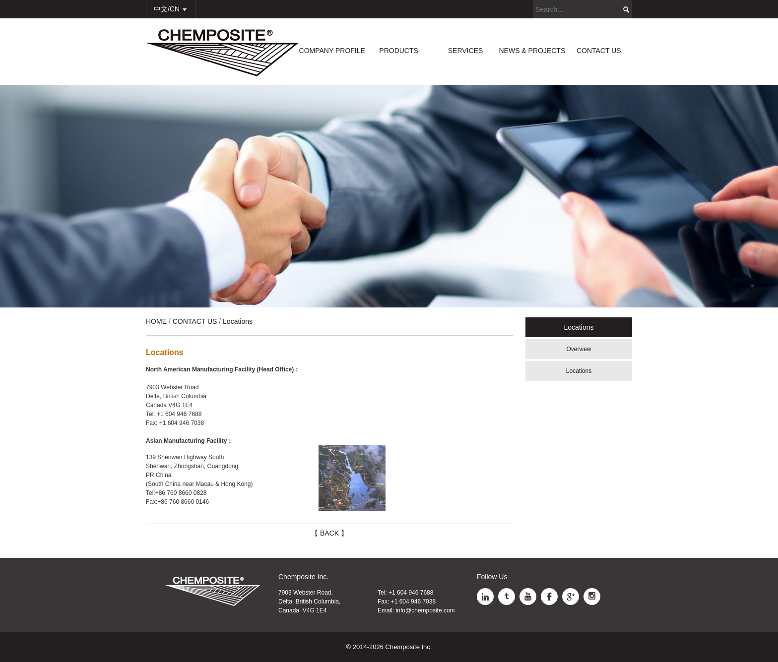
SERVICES (465, 51)
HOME (156, 321)
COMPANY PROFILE (332, 51)
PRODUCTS (398, 51)
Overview (578, 349)
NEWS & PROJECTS (532, 51)
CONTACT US (599, 51)
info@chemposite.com (425, 610)
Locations (578, 370)
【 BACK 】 (329, 533)
